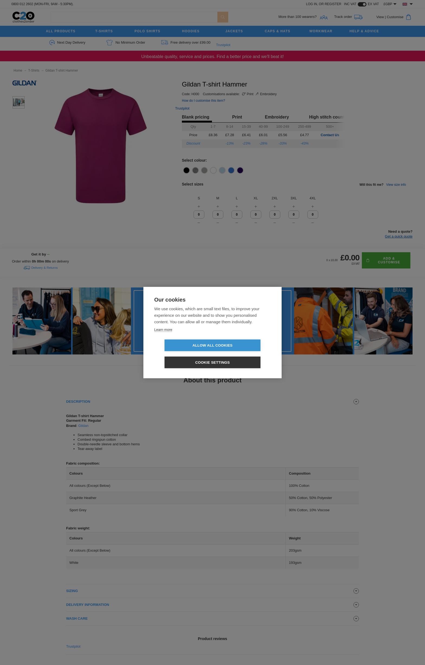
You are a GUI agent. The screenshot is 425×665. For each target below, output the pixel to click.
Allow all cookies (181, 354)
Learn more (163, 338)
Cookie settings (243, 354)
